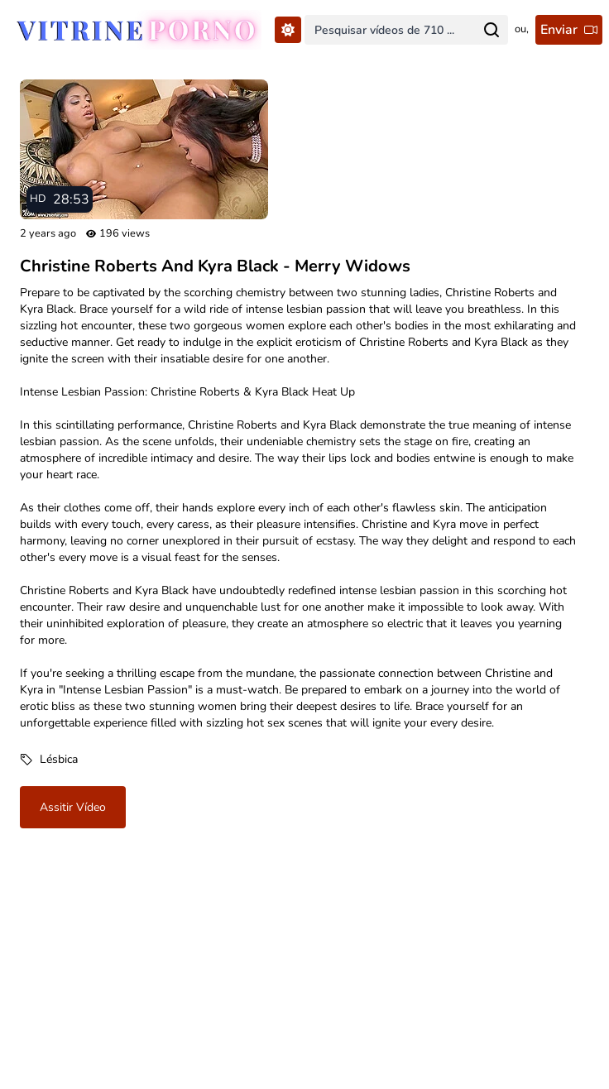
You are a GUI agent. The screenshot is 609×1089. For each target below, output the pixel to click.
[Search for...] (491, 30)
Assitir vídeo (73, 807)
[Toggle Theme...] (288, 30)
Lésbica (59, 759)
